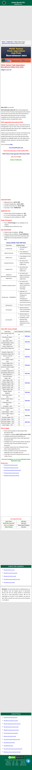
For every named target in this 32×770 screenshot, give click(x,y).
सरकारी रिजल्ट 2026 (18, 4)
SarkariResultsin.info (23, 760)
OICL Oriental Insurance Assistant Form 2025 (12, 579)
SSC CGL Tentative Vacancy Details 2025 (11, 733)
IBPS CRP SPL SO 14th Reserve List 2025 (11, 467)
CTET (17, 762)
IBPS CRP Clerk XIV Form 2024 (9, 569)
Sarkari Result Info (18, 2)
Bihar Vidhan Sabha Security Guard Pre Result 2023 (13, 748)
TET (17, 761)
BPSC (13, 765)
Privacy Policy (8, 763)
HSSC (13, 763)
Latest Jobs (10, 42)
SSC (13, 761)
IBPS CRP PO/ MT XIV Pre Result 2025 (11, 465)
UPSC (13, 762)
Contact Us (8, 762)
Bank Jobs (23, 761)
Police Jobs (23, 762)
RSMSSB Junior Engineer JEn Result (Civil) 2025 (12, 751)
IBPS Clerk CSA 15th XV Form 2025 (10, 576)
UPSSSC (16, 765)
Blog (11, 144)
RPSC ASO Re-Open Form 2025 (9, 582)
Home (3, 42)
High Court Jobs (23, 765)
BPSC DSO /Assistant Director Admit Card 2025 (12, 470)
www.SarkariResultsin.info (16, 147)
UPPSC (16, 763)
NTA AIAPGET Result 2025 (8, 745)
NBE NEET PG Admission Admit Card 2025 (11, 475)
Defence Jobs (23, 763)
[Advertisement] (16, 23)
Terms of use (8, 765)
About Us (8, 761)
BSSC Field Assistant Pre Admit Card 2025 (11, 472)
